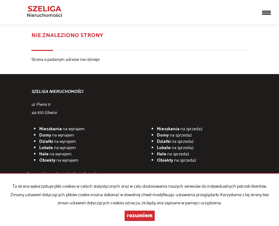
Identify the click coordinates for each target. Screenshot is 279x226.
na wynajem (62, 129)
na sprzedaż (179, 129)
